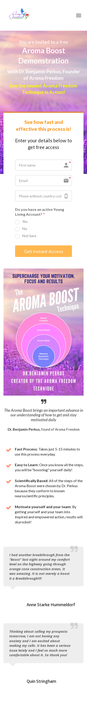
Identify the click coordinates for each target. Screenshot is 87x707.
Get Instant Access (43, 251)
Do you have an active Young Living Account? (39, 212)
